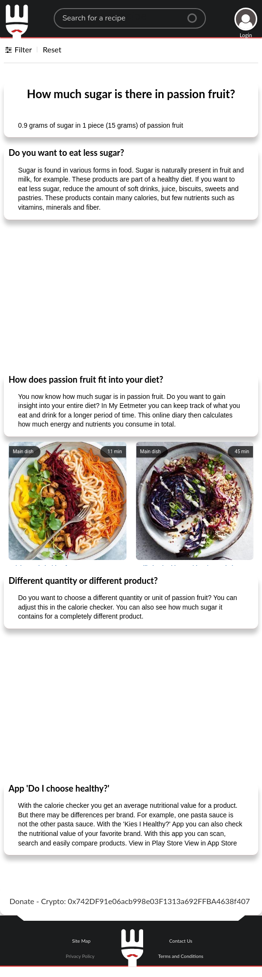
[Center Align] (195, 14)
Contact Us (181, 941)
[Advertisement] (131, 296)
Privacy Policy (80, 956)
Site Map (81, 941)
